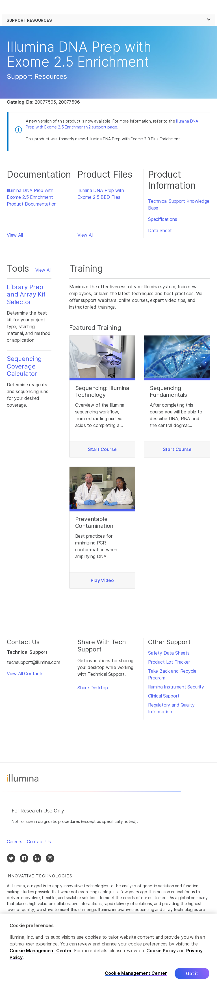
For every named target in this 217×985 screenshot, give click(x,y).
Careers (14, 841)
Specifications (162, 219)
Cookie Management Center (41, 954)
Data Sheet (160, 230)
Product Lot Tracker (169, 662)
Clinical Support (163, 696)
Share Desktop (92, 687)
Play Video (102, 580)
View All (15, 235)
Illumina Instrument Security (176, 687)
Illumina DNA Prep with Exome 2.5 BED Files (100, 194)
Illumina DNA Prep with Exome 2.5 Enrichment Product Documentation (32, 197)
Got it (192, 977)
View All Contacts (25, 673)
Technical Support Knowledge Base (178, 204)
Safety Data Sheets (169, 653)
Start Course (102, 449)
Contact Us (39, 841)
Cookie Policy (161, 954)
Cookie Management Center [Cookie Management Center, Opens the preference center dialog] (136, 977)
